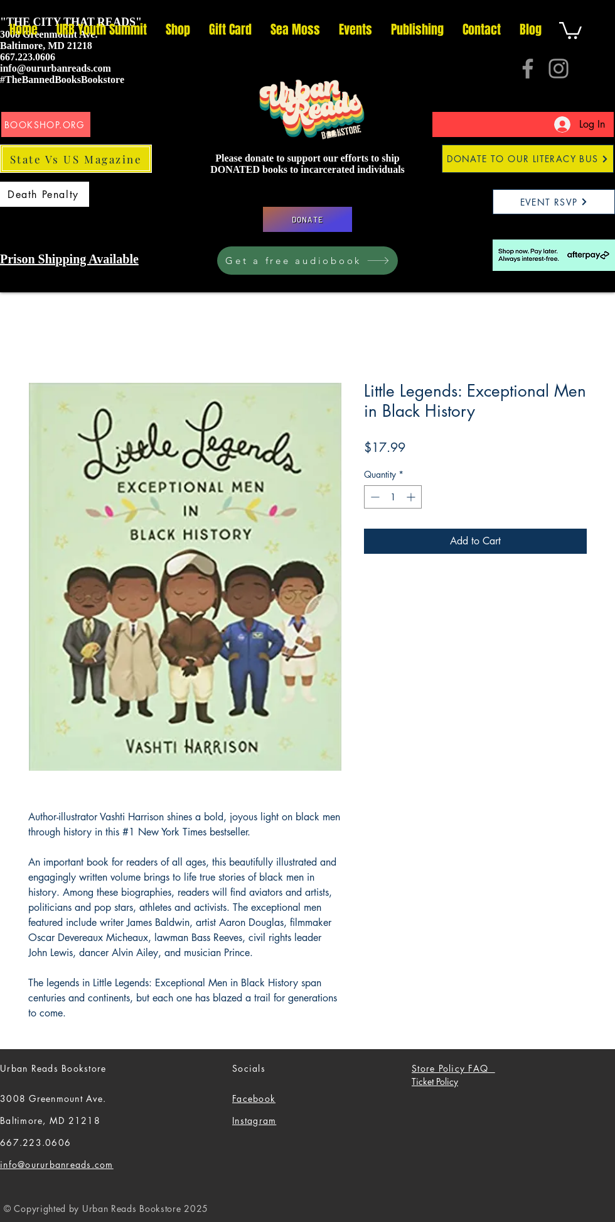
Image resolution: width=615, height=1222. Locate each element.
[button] (570, 29)
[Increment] (412, 497)
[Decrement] (374, 497)
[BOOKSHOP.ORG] (45, 124)
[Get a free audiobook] (307, 260)
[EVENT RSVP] (554, 201)
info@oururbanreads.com (55, 68)
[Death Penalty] (44, 194)
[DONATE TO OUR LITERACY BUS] (528, 159)
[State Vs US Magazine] (76, 159)
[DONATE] (307, 219)
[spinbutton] (393, 497)
